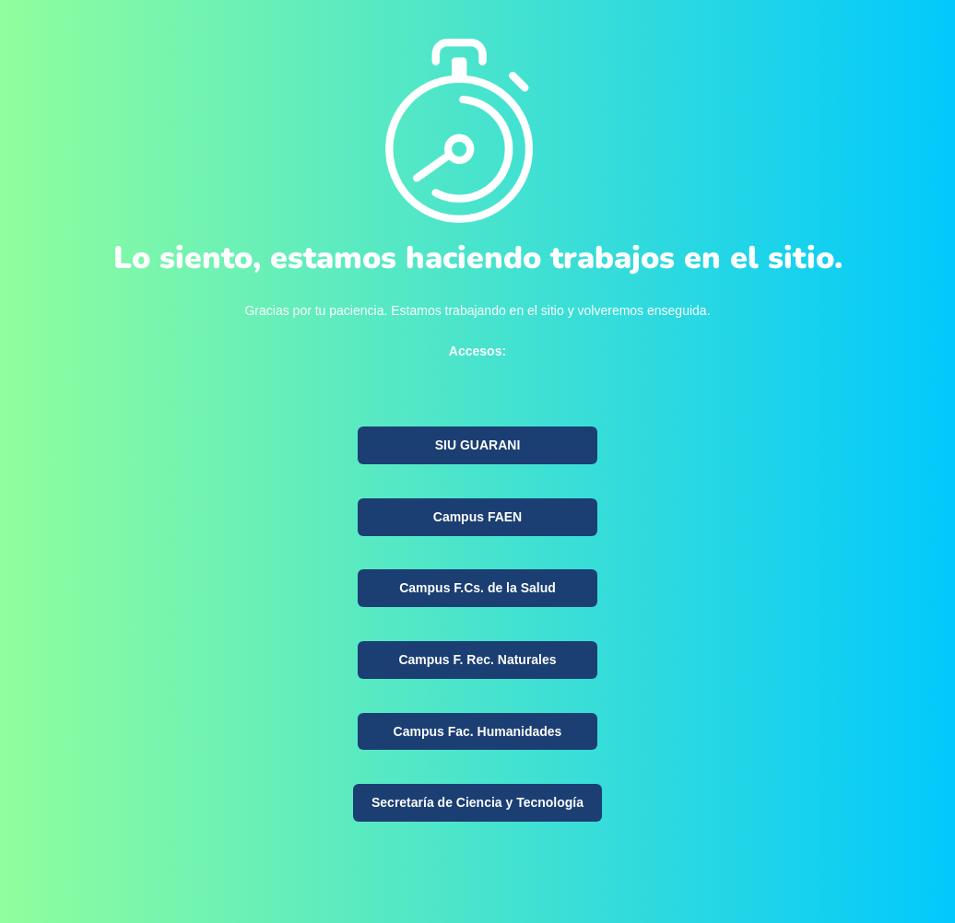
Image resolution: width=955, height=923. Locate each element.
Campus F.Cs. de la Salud (477, 587)
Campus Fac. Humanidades (478, 731)
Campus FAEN (477, 516)
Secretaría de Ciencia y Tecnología (477, 802)
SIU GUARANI (478, 445)
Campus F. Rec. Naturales (477, 659)
